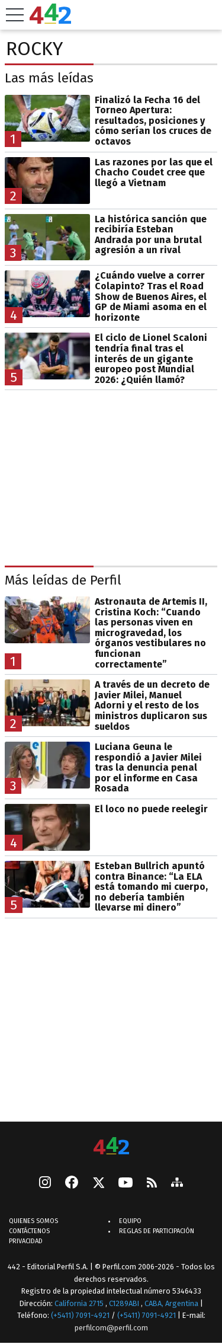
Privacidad (26, 1241)
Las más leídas (49, 78)
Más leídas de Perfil (63, 580)
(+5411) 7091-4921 (80, 1315)
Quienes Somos (33, 1221)
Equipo (130, 1221)
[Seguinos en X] (98, 1183)
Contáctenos (29, 1231)
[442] (111, 1147)
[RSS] (152, 1183)
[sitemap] (177, 1183)
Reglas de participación (156, 1231)
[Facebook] (71, 1183)
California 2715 (79, 1303)
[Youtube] (125, 1183)
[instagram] (45, 1183)
